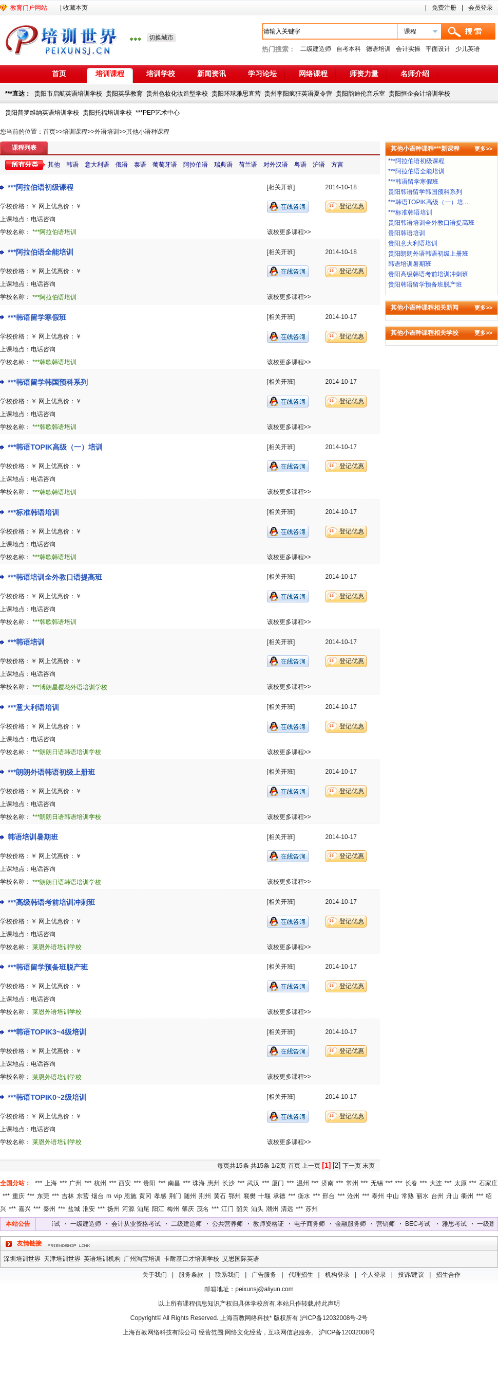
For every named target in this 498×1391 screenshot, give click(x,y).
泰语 (140, 164)
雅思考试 (53, 1223)
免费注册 (444, 7)
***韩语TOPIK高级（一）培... (428, 202)
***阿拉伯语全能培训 (40, 252)
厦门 (278, 1183)
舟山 (452, 1196)
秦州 (49, 1208)
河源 (128, 1208)
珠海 (199, 1183)
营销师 (390, 1223)
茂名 (203, 1208)
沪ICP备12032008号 (347, 1332)
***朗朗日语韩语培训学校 (66, 752)
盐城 (74, 1208)
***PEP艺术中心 (158, 112)
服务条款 (191, 1274)
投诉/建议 (411, 1274)
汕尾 (143, 1208)
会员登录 (480, 7)
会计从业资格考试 (141, 1223)
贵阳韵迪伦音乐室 (360, 93)
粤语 (300, 164)
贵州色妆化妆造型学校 (177, 93)
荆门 (175, 1196)
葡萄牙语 (164, 164)
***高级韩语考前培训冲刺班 (51, 902)
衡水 (304, 1196)
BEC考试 (422, 1223)
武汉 (253, 1183)
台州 (437, 1196)
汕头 (257, 1208)
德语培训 (378, 48)
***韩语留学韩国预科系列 (48, 382)
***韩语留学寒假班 (37, 317)
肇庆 (188, 1208)
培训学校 (160, 73)
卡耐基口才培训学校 (191, 1258)
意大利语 (97, 164)
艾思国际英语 (240, 1258)
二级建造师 (315, 48)
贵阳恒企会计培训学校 (419, 93)
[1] (326, 1165)
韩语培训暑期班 (33, 837)
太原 (460, 1183)
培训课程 (109, 73)
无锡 (377, 1183)
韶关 (242, 1208)
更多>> (483, 149)
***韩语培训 (26, 642)
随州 (190, 1196)
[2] (337, 1165)
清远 (287, 1208)
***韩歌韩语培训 (54, 362)
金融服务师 (355, 1223)
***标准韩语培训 (33, 512)
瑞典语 (223, 164)
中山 (393, 1196)
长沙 (228, 1183)
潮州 (272, 1208)
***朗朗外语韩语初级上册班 (51, 772)
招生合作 (448, 1274)
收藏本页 (75, 7)
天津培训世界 (62, 1258)
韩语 (72, 164)
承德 (279, 1196)
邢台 (328, 1196)
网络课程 (313, 73)
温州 (303, 1183)
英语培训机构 (102, 1258)
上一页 (311, 1165)
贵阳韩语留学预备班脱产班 (425, 284)
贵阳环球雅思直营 (236, 93)
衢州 (467, 1196)
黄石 (220, 1196)
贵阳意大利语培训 (412, 243)
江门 (227, 1208)
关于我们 (154, 1274)
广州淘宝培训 (142, 1258)
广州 (75, 1183)
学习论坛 (262, 73)
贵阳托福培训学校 (107, 112)
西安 (125, 1183)
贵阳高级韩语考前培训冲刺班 (428, 274)
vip (118, 1196)
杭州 (100, 1183)
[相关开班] (281, 187)
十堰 (264, 1196)
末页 (368, 1165)
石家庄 (488, 1183)
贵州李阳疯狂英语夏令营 (298, 93)
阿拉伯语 (195, 164)
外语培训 (106, 131)
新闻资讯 (211, 73)
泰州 (378, 1196)
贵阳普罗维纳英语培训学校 (42, 112)
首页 (59, 73)
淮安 (89, 1208)
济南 (327, 1183)
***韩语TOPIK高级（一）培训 (55, 447)
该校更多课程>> (289, 232)
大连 (436, 1183)
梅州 (173, 1208)
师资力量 (364, 73)
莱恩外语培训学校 (57, 947)
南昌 (174, 1183)
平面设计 (438, 48)
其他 (54, 164)
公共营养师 (232, 1223)
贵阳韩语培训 (406, 233)
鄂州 (234, 1196)
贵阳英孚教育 (124, 93)
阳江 (158, 1208)
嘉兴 (24, 1208)
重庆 (18, 1196)
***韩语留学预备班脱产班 (48, 967)
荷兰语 (248, 164)
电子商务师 (314, 1223)
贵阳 (149, 1183)
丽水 (422, 1196)
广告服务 (264, 1274)
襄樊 (249, 1196)
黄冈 (145, 1196)
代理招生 (301, 1274)
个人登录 (373, 1274)
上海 (51, 1183)
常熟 (407, 1196)
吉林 (68, 1196)
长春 (411, 1183)
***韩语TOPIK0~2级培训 (47, 1097)
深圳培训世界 (22, 1258)
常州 (352, 1183)
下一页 (351, 1165)
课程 (410, 31)
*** (38, 1183)
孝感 (160, 1196)
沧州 (353, 1196)
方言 (337, 164)
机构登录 (337, 1274)
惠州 (213, 1183)
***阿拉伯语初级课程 (40, 187)
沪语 (319, 164)
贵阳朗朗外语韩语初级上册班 (428, 253)
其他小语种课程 (147, 131)
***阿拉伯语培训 (54, 232)
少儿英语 (467, 48)
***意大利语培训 (33, 707)
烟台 (97, 1196)
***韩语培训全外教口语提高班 (55, 577)
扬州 (113, 1208)
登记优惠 (351, 206)
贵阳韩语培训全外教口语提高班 (431, 222)
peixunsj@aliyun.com (264, 1289)
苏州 (311, 1208)
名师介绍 (414, 73)
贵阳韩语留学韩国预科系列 (425, 191)
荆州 (205, 1196)
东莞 (43, 1196)
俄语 (122, 164)
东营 (82, 1196)
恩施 (130, 1196)
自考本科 (348, 48)
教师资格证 (273, 1223)
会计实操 (408, 48)
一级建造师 (90, 1223)
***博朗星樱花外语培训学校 (69, 687)
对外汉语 (275, 164)
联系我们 (227, 1274)
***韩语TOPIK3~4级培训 (47, 1032)
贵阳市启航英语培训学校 (68, 93)
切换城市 (161, 37)
